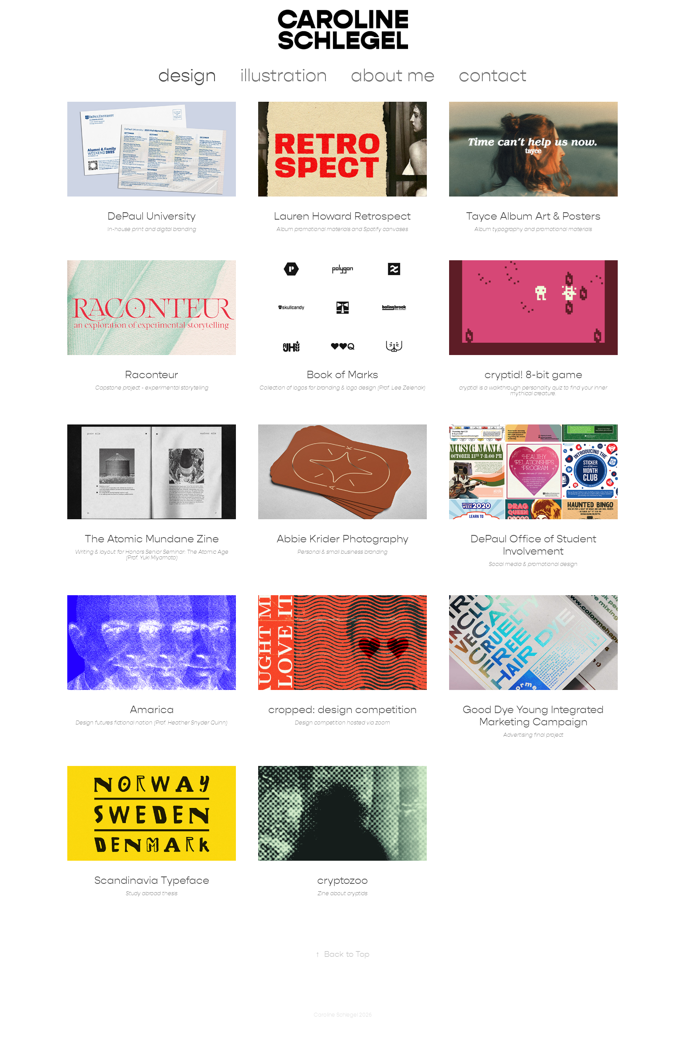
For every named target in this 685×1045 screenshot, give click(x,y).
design (187, 76)
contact (493, 76)
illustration (283, 76)
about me (393, 76)
